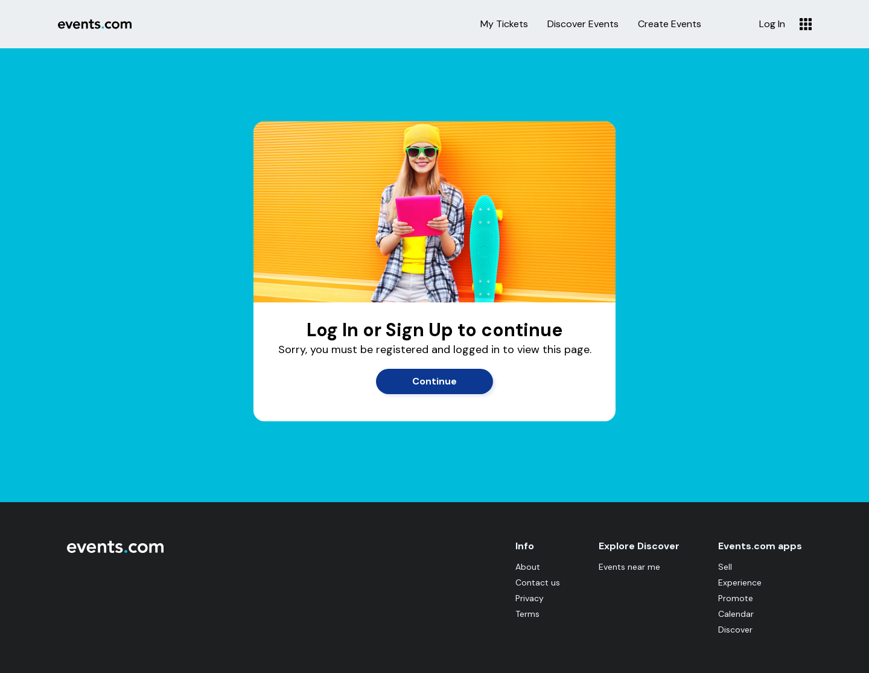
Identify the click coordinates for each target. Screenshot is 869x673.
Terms (527, 613)
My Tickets (504, 24)
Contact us (537, 582)
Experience (740, 582)
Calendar (736, 613)
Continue (434, 381)
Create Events (669, 24)
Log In (772, 24)
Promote (735, 598)
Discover (735, 629)
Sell (725, 566)
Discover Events (583, 24)
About (527, 566)
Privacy (529, 598)
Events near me (629, 566)
